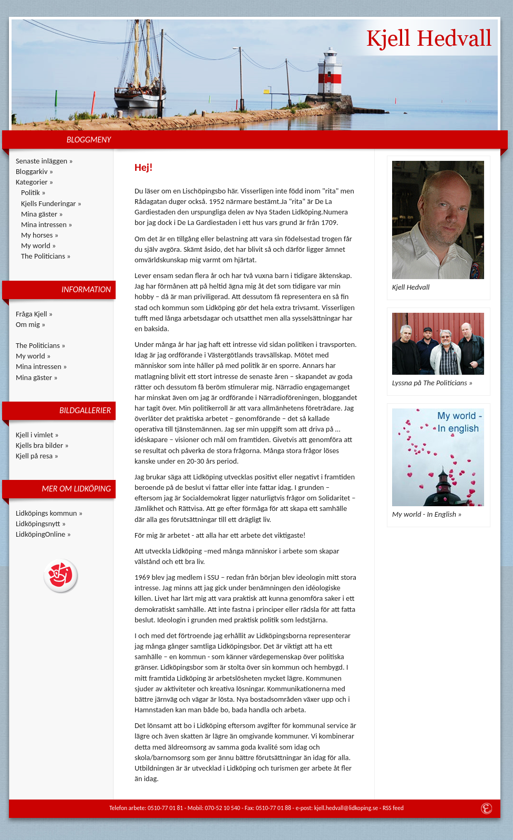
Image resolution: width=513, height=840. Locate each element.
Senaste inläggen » (44, 161)
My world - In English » (426, 514)
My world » (38, 245)
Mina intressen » (46, 224)
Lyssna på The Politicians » (432, 382)
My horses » (39, 235)
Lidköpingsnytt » (41, 523)
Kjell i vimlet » (37, 434)
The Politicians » (45, 256)
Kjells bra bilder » (42, 445)
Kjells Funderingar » (51, 203)
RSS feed (393, 808)
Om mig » (30, 324)
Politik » (33, 192)
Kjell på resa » (37, 455)
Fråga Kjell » (34, 314)
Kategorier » (34, 182)
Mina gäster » (42, 214)
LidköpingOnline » (43, 534)
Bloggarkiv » (34, 171)
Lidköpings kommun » (49, 513)
